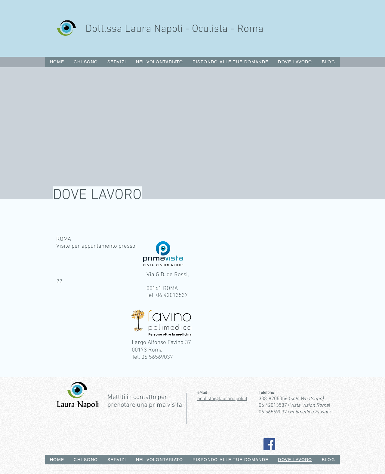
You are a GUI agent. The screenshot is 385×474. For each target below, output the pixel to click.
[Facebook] (269, 444)
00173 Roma (147, 350)
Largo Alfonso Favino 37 (161, 342)
